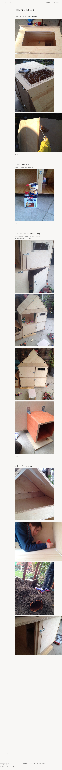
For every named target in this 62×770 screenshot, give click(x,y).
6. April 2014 (16, 456)
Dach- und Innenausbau (23, 466)
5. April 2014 (16, 739)
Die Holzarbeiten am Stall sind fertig (27, 233)
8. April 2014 (16, 154)
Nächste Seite (55, 753)
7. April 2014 (16, 223)
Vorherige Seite (6, 753)
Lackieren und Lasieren (23, 164)
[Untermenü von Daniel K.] (49, 2)
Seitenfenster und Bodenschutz (26, 17)
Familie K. (7, 2)
